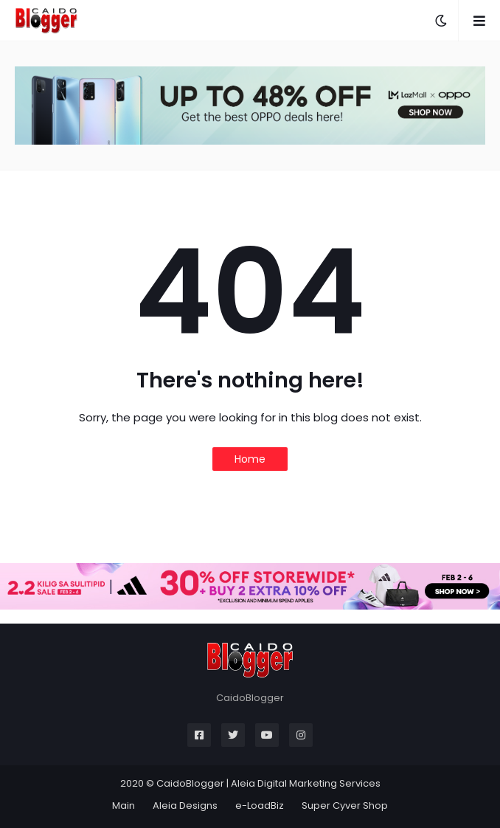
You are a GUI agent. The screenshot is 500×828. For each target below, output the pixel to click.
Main (123, 805)
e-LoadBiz (259, 805)
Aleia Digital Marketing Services (306, 783)
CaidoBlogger (190, 783)
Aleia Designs (185, 805)
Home (250, 459)
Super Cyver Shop (345, 805)
